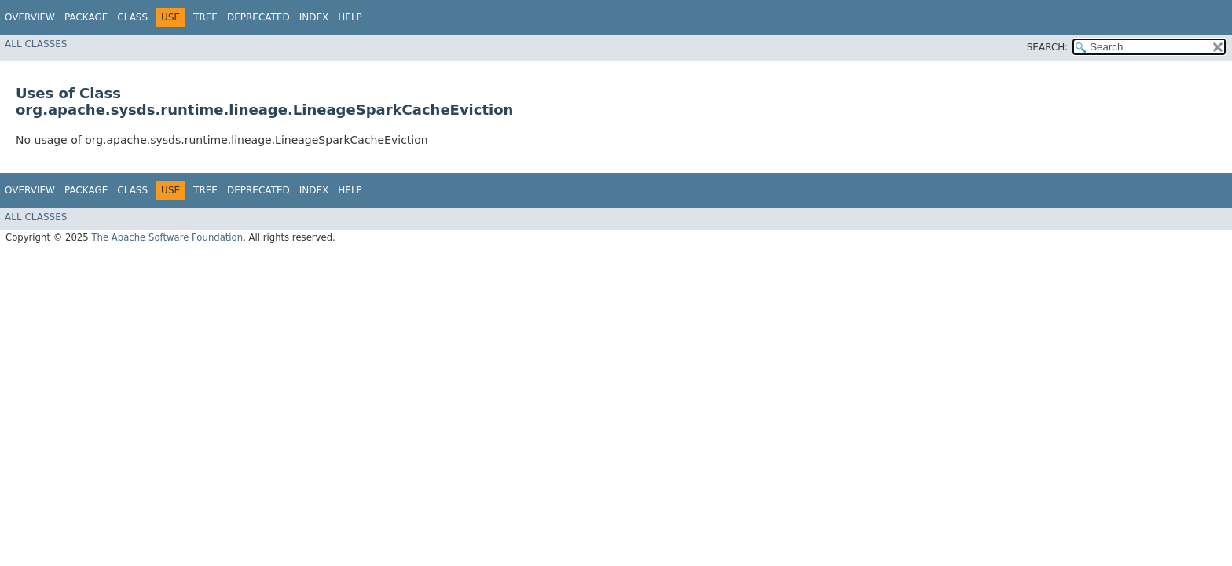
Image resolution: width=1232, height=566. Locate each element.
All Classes (36, 44)
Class (132, 17)
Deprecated (258, 17)
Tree (205, 17)
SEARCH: (1048, 47)
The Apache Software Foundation (167, 237)
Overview (30, 17)
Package (86, 17)
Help (350, 17)
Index (314, 17)
